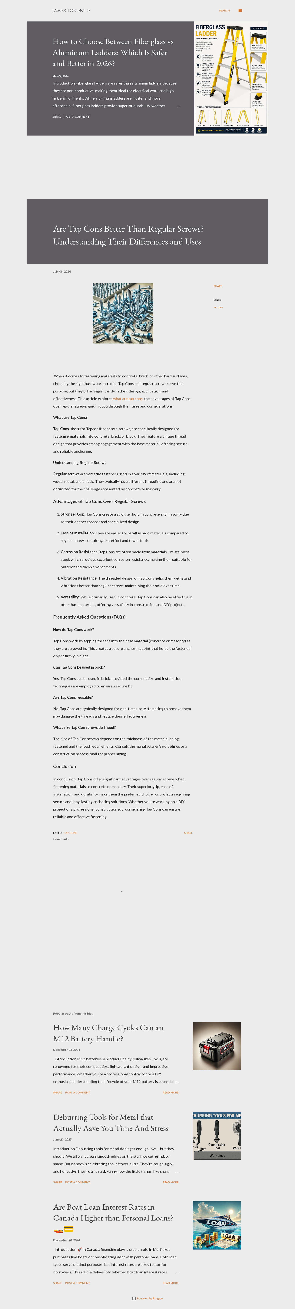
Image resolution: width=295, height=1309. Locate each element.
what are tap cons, (128, 398)
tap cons (218, 307)
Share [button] (56, 116)
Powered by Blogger (147, 1298)
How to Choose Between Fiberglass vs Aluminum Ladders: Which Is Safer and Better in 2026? (113, 52)
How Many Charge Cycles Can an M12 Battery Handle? (108, 1033)
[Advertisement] (140, 172)
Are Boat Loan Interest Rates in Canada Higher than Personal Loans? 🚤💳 (113, 1217)
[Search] (224, 10)
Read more (170, 1092)
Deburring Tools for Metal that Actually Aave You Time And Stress (110, 1122)
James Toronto (71, 10)
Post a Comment (77, 116)
